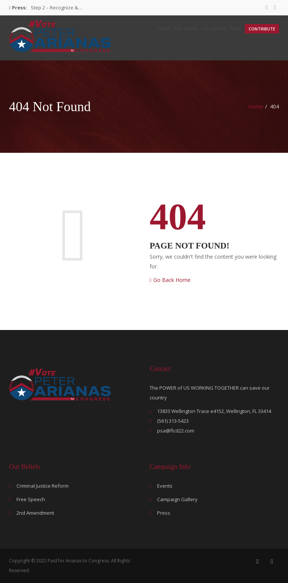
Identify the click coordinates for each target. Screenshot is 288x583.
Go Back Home (170, 279)
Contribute (262, 29)
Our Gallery (213, 28)
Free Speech (30, 499)
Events (164, 485)
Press (235, 28)
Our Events (186, 28)
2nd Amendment (35, 512)
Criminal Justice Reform (42, 485)
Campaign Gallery (177, 499)
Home (164, 28)
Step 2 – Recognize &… (56, 7)
